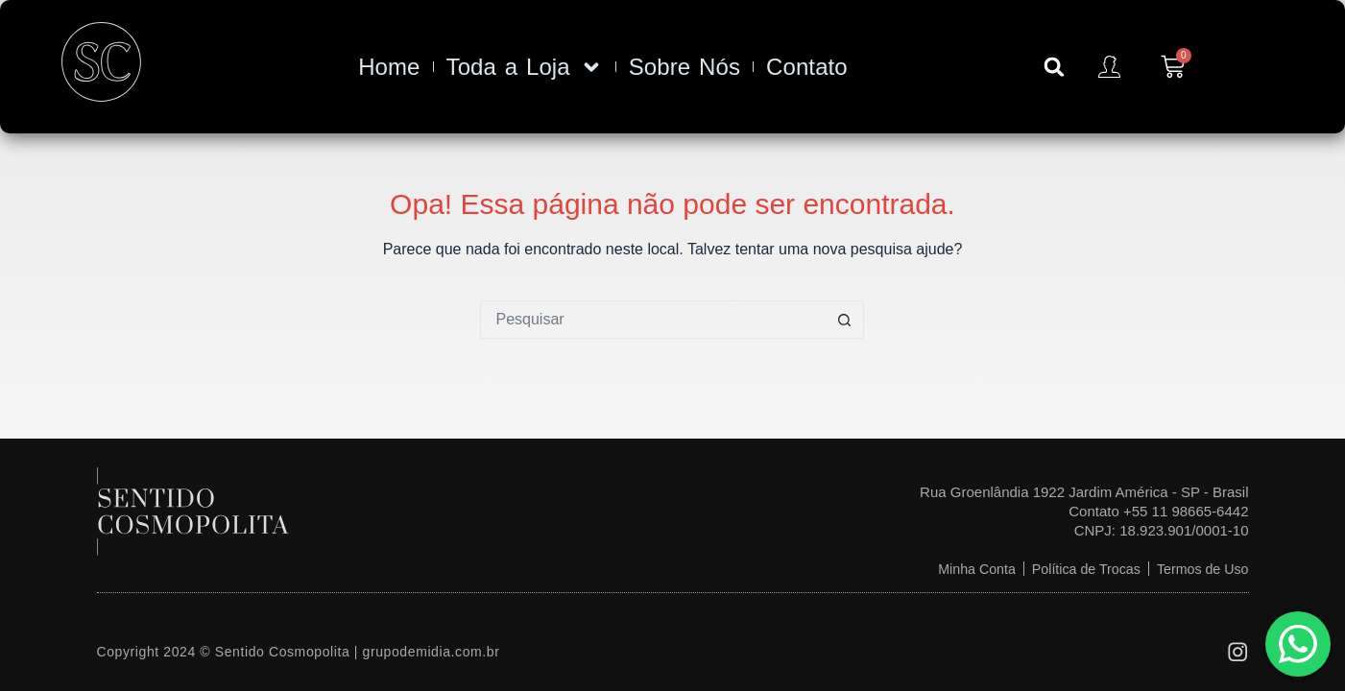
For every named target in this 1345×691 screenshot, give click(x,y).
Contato (807, 67)
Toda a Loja (524, 67)
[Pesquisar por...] (653, 319)
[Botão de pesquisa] (845, 319)
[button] (1054, 67)
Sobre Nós (684, 67)
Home (389, 67)
